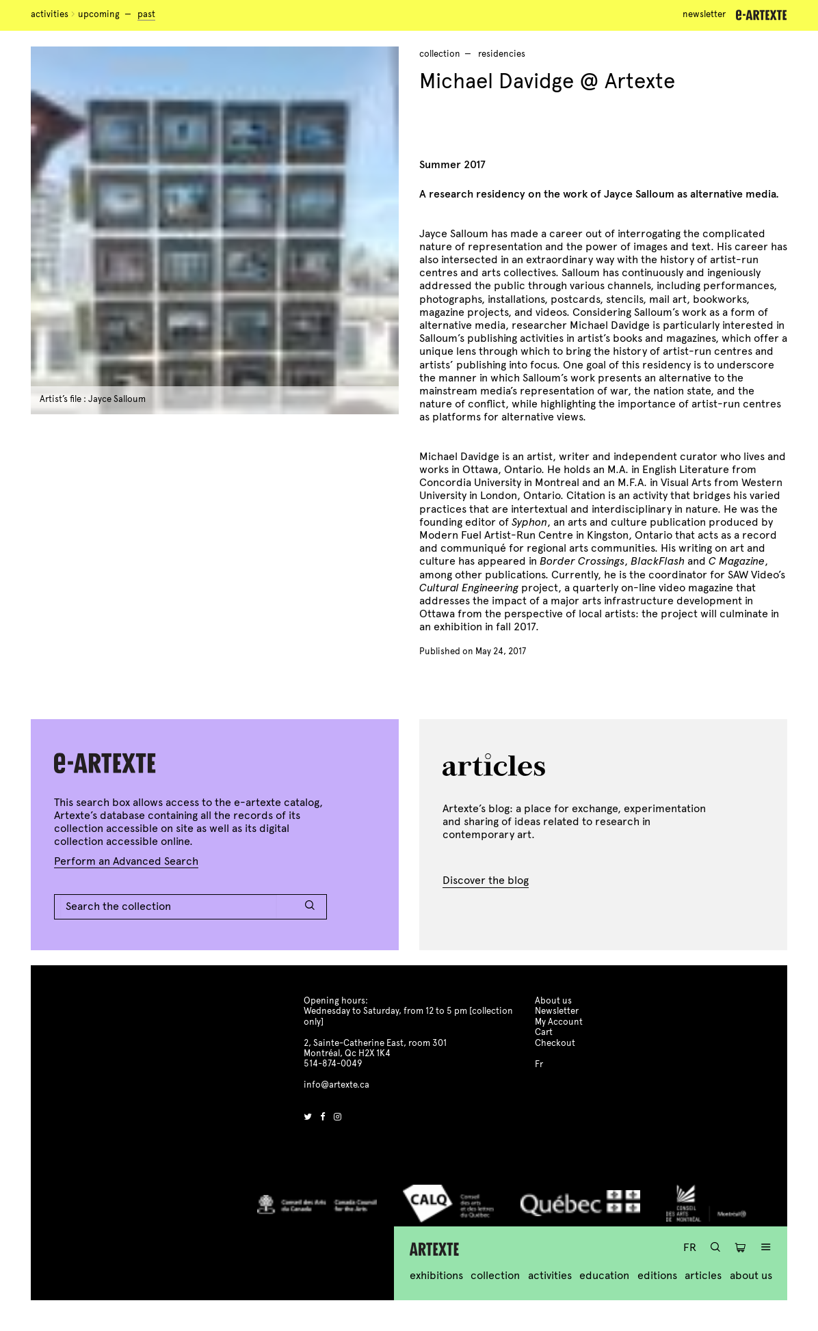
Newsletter (704, 14)
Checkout (555, 1043)
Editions (657, 1275)
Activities (49, 14)
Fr (689, 1247)
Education (604, 1275)
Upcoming (99, 14)
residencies (501, 54)
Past (146, 14)
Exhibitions (436, 1275)
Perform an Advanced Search (126, 861)
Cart (544, 1032)
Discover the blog (486, 880)
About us (751, 1275)
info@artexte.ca (336, 1084)
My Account (559, 1022)
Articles (703, 1275)
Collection (495, 1275)
